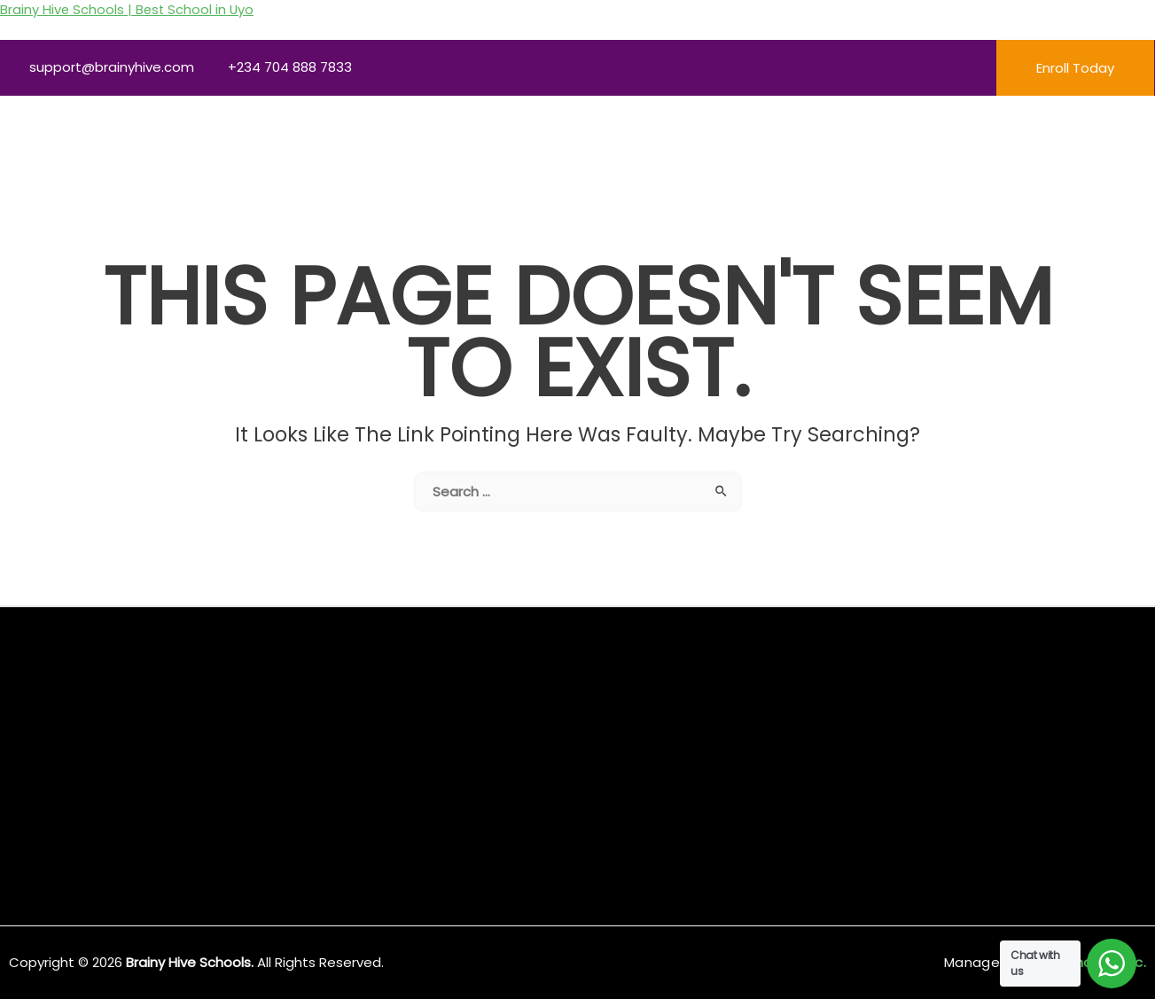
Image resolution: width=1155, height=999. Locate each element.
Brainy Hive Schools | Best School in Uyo (128, 9)
